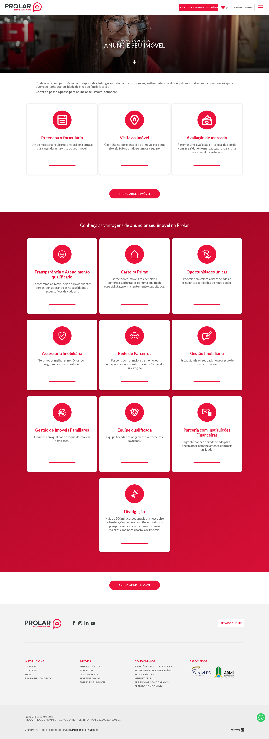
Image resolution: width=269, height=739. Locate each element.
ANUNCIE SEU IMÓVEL (92, 682)
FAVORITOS (86, 670)
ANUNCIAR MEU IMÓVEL (135, 193)
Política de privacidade (85, 729)
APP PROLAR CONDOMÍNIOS (151, 682)
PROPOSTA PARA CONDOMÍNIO (153, 670)
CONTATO (31, 670)
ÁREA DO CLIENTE (243, 7)
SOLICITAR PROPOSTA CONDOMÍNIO (199, 7)
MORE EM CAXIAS (90, 678)
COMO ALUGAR (89, 674)
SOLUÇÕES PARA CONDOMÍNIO (153, 666)
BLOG (28, 674)
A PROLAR (31, 666)
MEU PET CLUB (143, 678)
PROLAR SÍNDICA (144, 674)
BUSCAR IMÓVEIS (90, 666)
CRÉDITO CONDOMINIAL (149, 686)
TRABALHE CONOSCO (38, 678)
